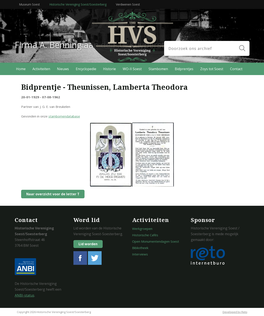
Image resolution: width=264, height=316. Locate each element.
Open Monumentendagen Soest (155, 241)
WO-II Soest (132, 69)
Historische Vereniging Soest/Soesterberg (77, 4)
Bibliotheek (140, 248)
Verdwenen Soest (128, 4)
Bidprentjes (184, 69)
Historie (109, 69)
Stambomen (158, 69)
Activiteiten (41, 69)
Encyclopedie (86, 69)
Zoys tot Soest (211, 69)
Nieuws (63, 69)
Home (21, 69)
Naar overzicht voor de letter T (51, 194)
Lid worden (88, 244)
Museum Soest (29, 4)
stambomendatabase (64, 116)
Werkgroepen (142, 228)
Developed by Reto (235, 312)
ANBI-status (24, 295)
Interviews (140, 254)
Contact (236, 69)
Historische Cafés (145, 235)
